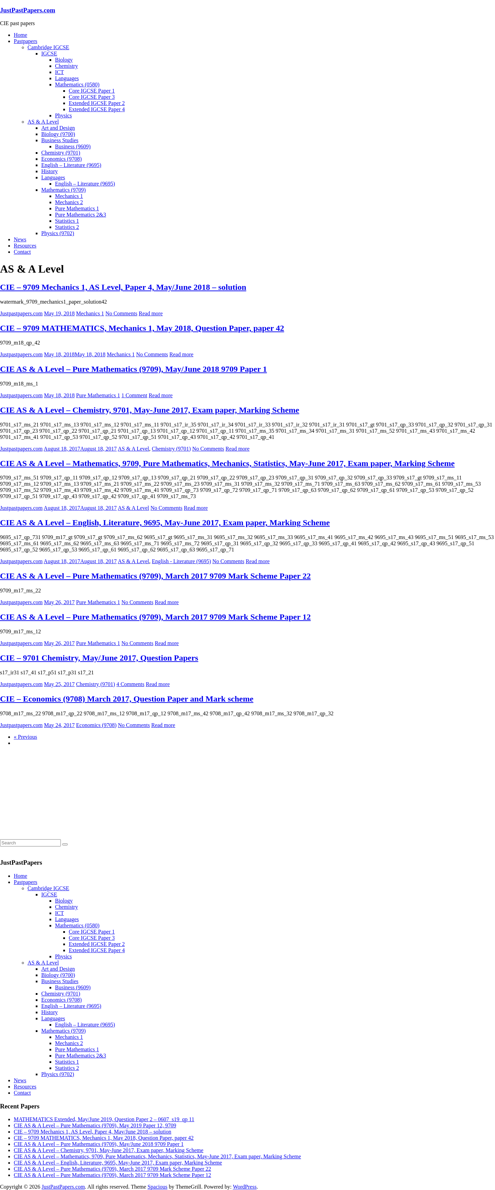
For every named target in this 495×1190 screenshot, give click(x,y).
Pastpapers (25, 41)
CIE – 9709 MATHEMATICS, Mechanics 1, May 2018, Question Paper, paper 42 (142, 328)
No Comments (122, 313)
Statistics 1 (67, 221)
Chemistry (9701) (60, 153)
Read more (151, 313)
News (20, 239)
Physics (63, 115)
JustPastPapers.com (27, 10)
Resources (25, 246)
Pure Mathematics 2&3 (80, 215)
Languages (67, 78)
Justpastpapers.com (21, 313)
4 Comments (130, 684)
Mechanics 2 (69, 202)
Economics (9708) (61, 159)
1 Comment (134, 395)
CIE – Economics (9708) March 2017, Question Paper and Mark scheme (126, 698)
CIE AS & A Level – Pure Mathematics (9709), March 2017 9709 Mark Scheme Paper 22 (155, 575)
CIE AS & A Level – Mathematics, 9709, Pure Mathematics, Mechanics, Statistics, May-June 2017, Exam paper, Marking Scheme (227, 463)
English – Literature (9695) (71, 165)
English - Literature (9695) (181, 561)
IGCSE (49, 53)
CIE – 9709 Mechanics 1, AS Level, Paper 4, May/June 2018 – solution (123, 287)
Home (20, 35)
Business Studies (59, 140)
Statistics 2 (67, 227)
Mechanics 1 (69, 196)
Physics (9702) (57, 233)
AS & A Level (43, 122)
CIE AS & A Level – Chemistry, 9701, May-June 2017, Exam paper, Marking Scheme (149, 410)
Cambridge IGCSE (48, 47)
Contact (22, 252)
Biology (64, 60)
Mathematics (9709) (63, 190)
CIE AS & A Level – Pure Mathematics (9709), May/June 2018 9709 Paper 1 (133, 369)
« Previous (25, 737)
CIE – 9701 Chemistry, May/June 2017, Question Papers (99, 657)
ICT (59, 72)
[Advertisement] (51, 795)
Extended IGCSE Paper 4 (97, 109)
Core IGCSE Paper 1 (92, 91)
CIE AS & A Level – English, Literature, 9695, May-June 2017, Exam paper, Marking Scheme (165, 522)
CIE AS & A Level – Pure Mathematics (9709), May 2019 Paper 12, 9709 (95, 1125)
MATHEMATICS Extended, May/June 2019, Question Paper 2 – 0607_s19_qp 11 (104, 1119)
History (49, 171)
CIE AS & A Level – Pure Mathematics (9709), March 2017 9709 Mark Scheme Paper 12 (155, 616)
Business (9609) (73, 146)
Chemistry (66, 66)
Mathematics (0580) (77, 84)
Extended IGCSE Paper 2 (97, 103)
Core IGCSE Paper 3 (92, 97)
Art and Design (58, 128)
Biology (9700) (58, 134)
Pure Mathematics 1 (77, 208)
